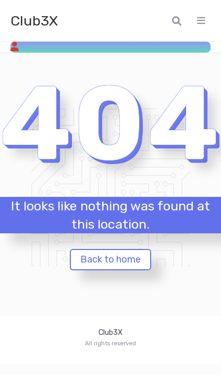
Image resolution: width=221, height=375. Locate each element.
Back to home (110, 259)
